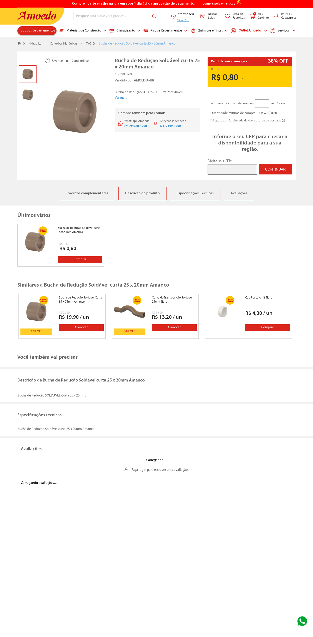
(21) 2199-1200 (170, 126)
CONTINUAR (275, 169)
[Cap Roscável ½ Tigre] (248, 316)
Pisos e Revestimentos (162, 30)
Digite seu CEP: (220, 161)
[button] (87, 61)
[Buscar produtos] (155, 16)
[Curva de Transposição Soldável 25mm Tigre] (155, 316)
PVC (88, 43)
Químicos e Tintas (206, 30)
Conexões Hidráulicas (63, 43)
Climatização (122, 30)
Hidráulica (35, 43)
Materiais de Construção (80, 30)
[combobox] (116, 16)
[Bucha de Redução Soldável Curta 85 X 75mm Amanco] (61, 316)
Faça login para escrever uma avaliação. (160, 470)
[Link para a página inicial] (19, 43)
